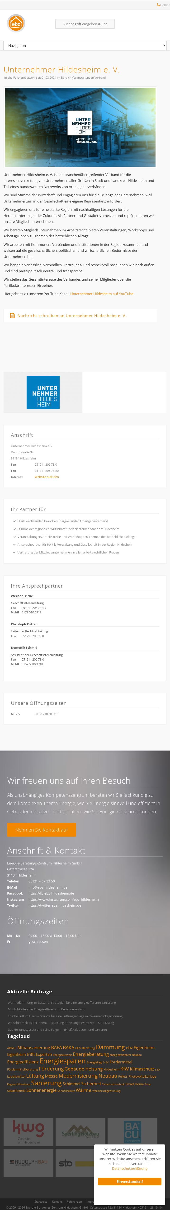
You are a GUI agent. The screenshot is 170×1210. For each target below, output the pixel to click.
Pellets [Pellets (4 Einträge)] (123, 1076)
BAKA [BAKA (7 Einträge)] (68, 1047)
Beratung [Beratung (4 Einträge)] (88, 1048)
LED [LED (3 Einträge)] (157, 1069)
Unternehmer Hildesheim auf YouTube (101, 293)
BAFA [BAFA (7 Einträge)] (56, 1047)
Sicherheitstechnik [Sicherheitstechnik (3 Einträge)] (113, 1084)
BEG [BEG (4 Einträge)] (78, 1048)
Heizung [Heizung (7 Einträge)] (94, 1069)
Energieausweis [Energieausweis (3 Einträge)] (62, 1055)
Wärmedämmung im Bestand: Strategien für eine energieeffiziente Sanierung (62, 1002)
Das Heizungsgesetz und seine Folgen (34, 1029)
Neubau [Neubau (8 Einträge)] (108, 1075)
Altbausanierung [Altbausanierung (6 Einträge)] (33, 1047)
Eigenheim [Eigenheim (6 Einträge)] (144, 1047)
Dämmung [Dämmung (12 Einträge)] (110, 1047)
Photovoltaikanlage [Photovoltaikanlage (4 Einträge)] (142, 1076)
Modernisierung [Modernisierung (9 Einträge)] (78, 1075)
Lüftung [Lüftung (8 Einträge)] (35, 1075)
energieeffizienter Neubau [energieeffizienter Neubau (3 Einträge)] (126, 1055)
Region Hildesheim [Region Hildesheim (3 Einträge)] (18, 1084)
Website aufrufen (47, 477)
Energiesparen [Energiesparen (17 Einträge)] (62, 1061)
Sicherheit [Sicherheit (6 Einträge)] (91, 1083)
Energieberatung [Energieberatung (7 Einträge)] (91, 1054)
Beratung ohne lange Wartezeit (72, 1023)
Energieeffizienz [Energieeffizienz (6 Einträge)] (22, 1062)
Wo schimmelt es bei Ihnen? (27, 1023)
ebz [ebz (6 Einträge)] (129, 1047)
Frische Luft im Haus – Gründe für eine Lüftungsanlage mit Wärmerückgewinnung (65, 1016)
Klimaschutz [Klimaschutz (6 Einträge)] (142, 1069)
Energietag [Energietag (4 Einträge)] (94, 1062)
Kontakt (57, 1202)
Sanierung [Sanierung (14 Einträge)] (46, 1082)
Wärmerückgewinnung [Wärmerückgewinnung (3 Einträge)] (106, 1091)
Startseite (40, 1202)
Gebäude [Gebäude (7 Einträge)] (74, 1069)
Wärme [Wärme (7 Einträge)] (83, 1090)
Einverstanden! (130, 1181)
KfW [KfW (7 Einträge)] (124, 1069)
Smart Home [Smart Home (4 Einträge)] (135, 1084)
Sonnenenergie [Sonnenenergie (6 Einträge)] (41, 1090)
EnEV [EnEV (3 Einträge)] (106, 1062)
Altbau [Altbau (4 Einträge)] (11, 1048)
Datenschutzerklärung (129, 1168)
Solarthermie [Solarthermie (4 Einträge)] (16, 1091)
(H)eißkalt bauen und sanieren (85, 1029)
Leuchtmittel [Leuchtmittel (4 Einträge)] (16, 1076)
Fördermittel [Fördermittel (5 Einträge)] (121, 1062)
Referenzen (74, 1202)
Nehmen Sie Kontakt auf (41, 830)
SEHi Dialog (106, 1023)
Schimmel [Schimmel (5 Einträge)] (71, 1083)
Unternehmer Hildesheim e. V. (62, 69)
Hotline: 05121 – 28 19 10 (158, 5)
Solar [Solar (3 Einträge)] (148, 1084)
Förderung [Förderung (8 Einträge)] (51, 1068)
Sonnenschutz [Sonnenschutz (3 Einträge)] (66, 1091)
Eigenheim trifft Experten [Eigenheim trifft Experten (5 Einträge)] (29, 1054)
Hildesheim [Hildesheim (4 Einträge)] (111, 1069)
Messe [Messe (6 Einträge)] (51, 1076)
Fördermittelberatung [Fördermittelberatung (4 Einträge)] (22, 1069)
